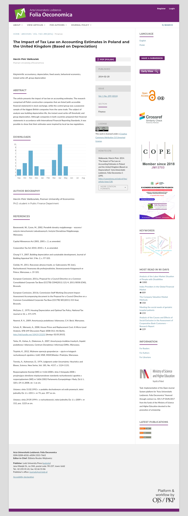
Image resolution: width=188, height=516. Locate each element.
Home (16, 34)
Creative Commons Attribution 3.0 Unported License (111, 137)
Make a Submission (152, 58)
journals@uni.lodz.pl (38, 472)
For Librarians (145, 357)
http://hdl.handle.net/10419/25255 (29, 334)
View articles (35, 25)
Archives (26, 34)
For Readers (145, 348)
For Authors (57, 25)
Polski (142, 45)
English (143, 40)
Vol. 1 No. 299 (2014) (43, 34)
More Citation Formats (108, 187)
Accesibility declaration (23, 477)
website (46, 463)
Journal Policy (80, 25)
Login (172, 8)
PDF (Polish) (106, 59)
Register (161, 8)
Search (167, 25)
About (17, 25)
